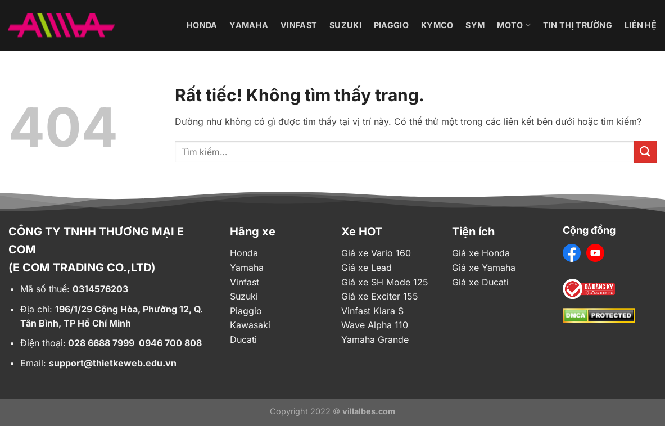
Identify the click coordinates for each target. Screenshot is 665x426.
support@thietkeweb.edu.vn (113, 363)
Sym (475, 25)
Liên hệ (641, 25)
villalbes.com (368, 411)
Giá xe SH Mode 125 (384, 282)
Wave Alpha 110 (374, 324)
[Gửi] (645, 151)
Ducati (243, 339)
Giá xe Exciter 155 (379, 296)
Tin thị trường (577, 25)
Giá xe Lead (366, 267)
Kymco (437, 25)
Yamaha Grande (375, 339)
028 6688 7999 (101, 342)
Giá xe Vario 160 (376, 253)
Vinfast (299, 25)
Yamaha (248, 25)
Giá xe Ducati (480, 282)
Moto (514, 25)
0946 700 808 (170, 342)
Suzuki (345, 25)
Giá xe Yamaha (483, 267)
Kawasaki (250, 324)
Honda (202, 25)
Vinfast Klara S (372, 310)
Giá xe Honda (481, 253)
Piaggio (391, 25)
